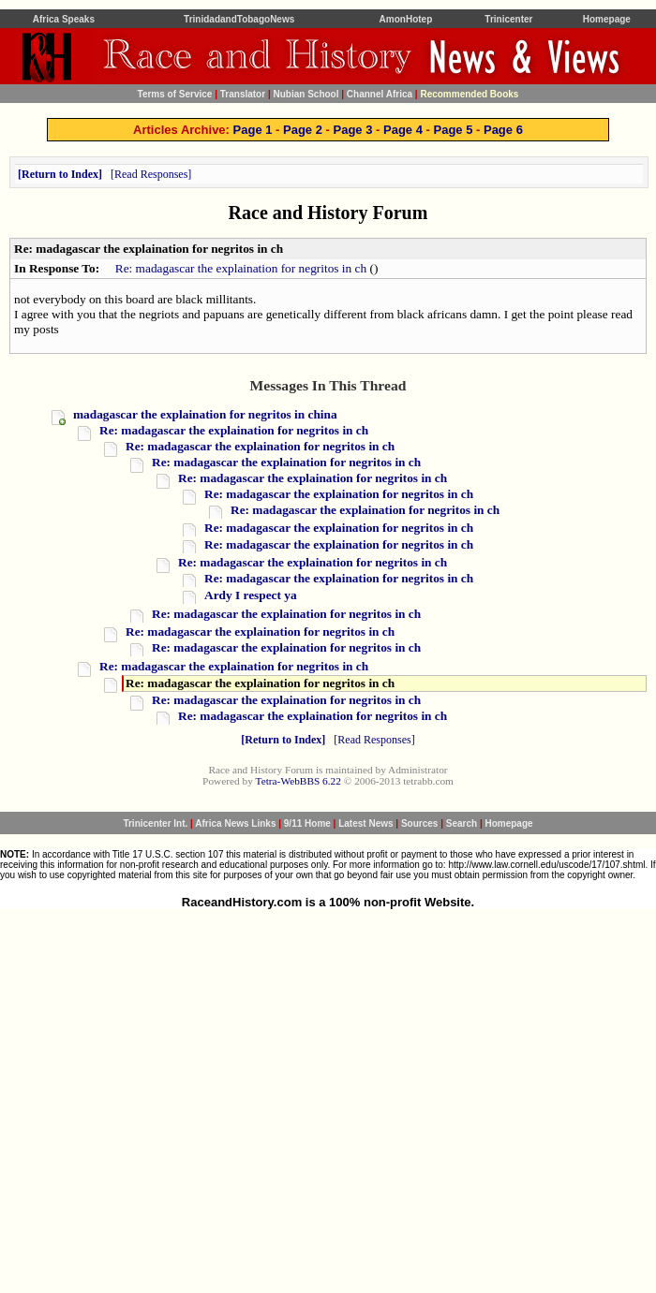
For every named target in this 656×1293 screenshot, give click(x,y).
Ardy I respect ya (250, 595)
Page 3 (353, 130)
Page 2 (302, 130)
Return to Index (60, 174)
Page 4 (403, 130)
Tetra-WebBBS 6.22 (298, 780)
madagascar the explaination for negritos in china (205, 414)
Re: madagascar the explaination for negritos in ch (240, 268)
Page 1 (253, 130)
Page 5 (452, 130)
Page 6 (503, 130)
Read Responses (150, 174)
